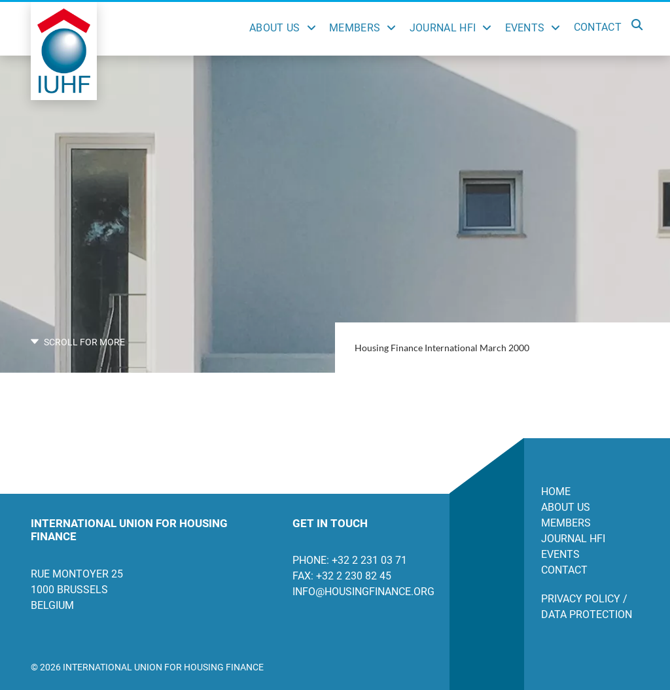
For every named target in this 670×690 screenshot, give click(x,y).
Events (525, 28)
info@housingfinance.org (361, 591)
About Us (274, 28)
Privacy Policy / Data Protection (586, 607)
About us (565, 507)
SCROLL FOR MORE (78, 342)
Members (354, 28)
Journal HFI (443, 28)
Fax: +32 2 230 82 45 (341, 576)
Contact (598, 27)
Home (556, 491)
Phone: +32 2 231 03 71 (349, 560)
